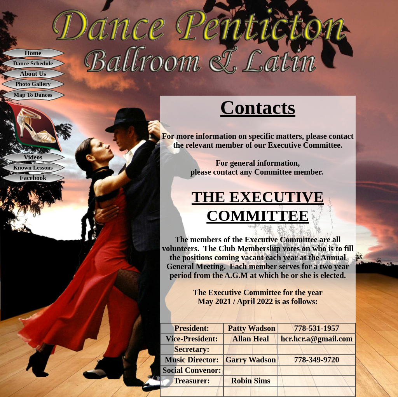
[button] (199, 33)
